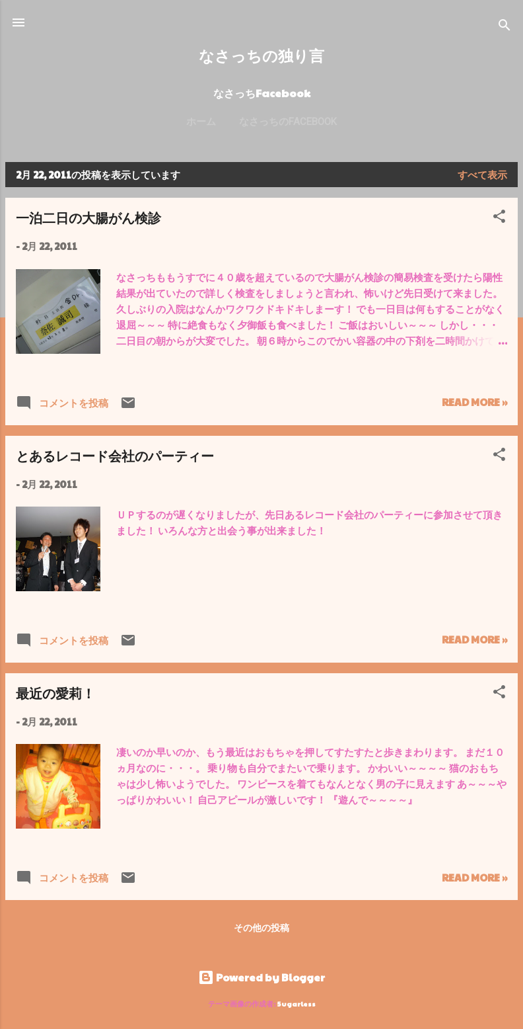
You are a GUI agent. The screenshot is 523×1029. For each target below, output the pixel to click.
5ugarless (296, 1003)
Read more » (474, 402)
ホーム (201, 122)
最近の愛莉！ (55, 693)
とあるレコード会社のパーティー (115, 455)
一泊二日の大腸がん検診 (88, 217)
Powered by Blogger (261, 977)
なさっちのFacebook (288, 122)
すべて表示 (482, 174)
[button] (499, 218)
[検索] (504, 27)
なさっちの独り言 (261, 55)
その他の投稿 (261, 927)
